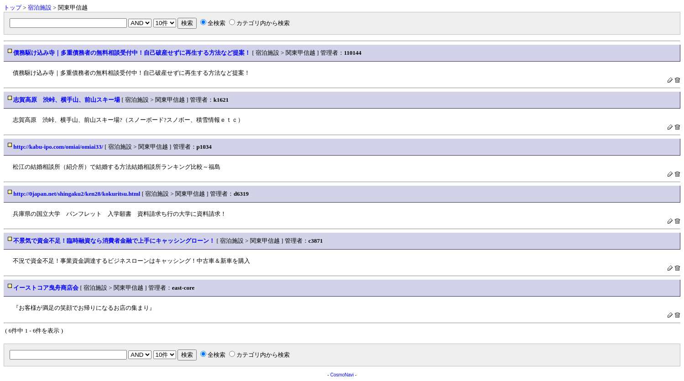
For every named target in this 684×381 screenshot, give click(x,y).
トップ (12, 7)
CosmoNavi (342, 374)
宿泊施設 (40, 7)
